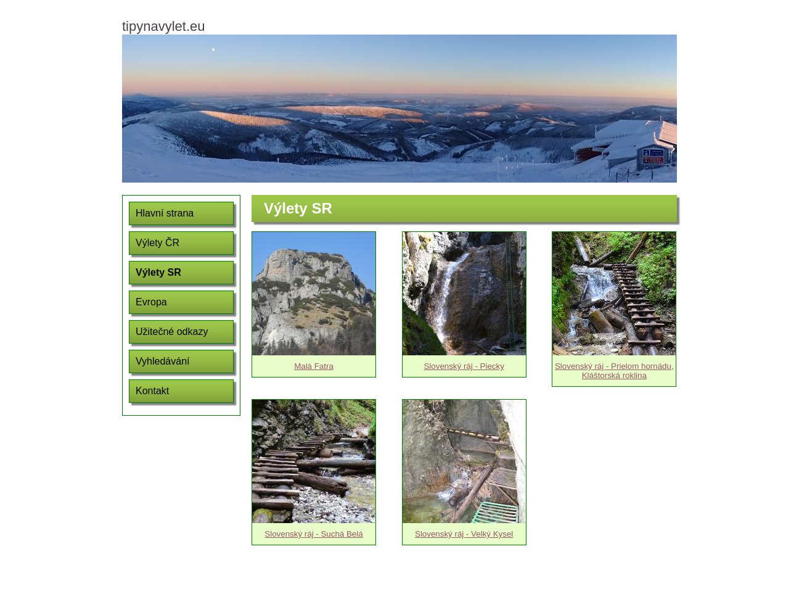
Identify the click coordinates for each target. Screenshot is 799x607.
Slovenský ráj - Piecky (464, 366)
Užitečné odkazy (172, 331)
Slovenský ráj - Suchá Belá (313, 534)
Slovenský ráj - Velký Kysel (464, 534)
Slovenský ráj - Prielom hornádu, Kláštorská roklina (614, 370)
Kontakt (152, 391)
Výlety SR (158, 272)
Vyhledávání (162, 361)
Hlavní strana (165, 213)
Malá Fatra (314, 366)
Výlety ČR (157, 242)
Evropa (151, 302)
